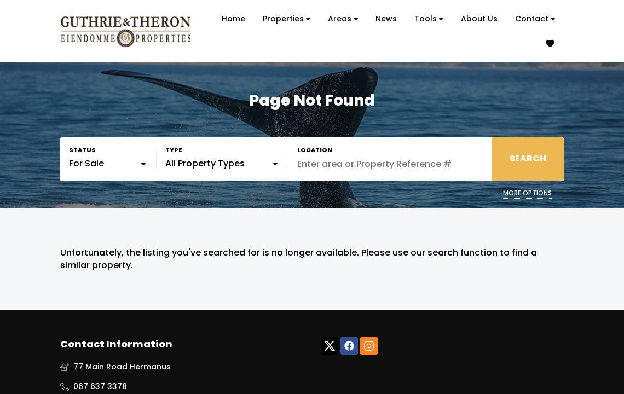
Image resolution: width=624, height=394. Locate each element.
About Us (479, 18)
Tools (428, 19)
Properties (286, 19)
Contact (535, 19)
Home (233, 18)
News (386, 18)
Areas (343, 19)
